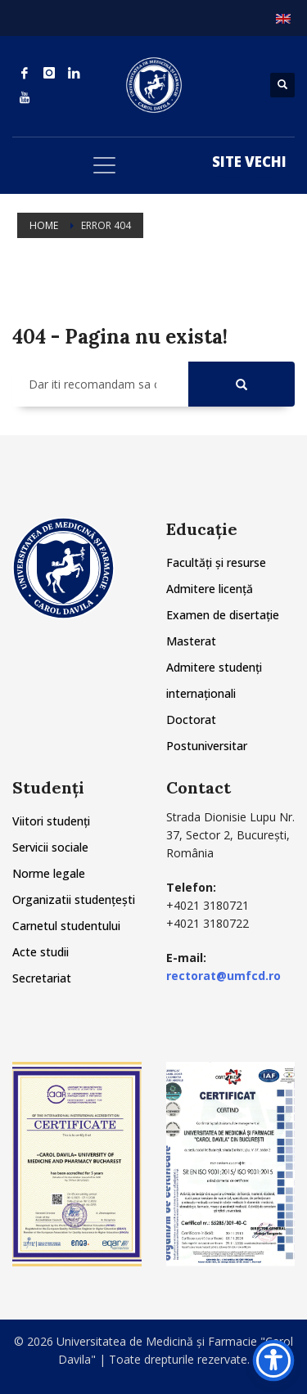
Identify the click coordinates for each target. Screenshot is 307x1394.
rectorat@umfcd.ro (223, 975)
